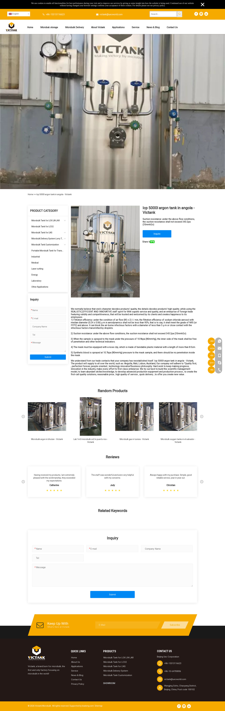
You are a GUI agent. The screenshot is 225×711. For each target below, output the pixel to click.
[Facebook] (196, 14)
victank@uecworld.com (111, 14)
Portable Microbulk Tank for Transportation (47, 252)
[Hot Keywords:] (179, 13)
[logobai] (36, 653)
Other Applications (39, 287)
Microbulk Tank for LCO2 (42, 226)
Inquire (157, 233)
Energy (34, 275)
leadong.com (88, 706)
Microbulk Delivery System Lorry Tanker (47, 239)
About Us (75, 662)
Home (31, 194)
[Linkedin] (201, 14)
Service (74, 671)
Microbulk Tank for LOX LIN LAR (45, 220)
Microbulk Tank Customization (45, 245)
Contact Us (76, 679)
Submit (48, 357)
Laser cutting (37, 269)
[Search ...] (163, 14)
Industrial (35, 257)
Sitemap (98, 706)
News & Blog (77, 675)
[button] (23, 416)
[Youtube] (206, 14)
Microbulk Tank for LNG (41, 232)
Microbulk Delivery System (115, 671)
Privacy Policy (77, 684)
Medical (34, 263)
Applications (77, 666)
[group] (47, 421)
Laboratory (36, 281)
